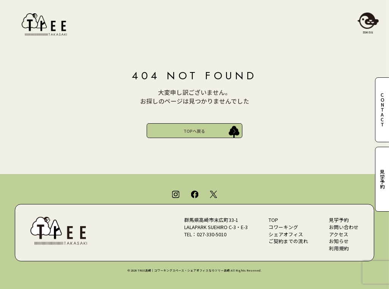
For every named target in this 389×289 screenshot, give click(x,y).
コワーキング (283, 227)
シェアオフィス (286, 234)
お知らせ (339, 241)
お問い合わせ (344, 227)
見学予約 (339, 220)
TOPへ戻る (194, 131)
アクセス (338, 234)
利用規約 (339, 248)
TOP (273, 220)
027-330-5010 (211, 234)
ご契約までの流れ (288, 241)
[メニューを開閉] (367, 21)
